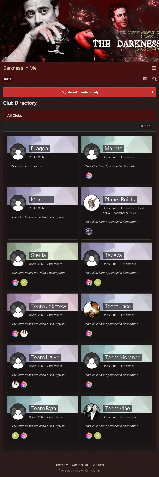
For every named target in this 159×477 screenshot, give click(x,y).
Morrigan (41, 199)
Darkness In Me (19, 68)
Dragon (39, 148)
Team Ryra (43, 408)
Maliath (113, 148)
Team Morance (122, 357)
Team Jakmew (48, 306)
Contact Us (80, 465)
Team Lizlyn (45, 357)
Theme (61, 465)
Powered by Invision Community (79, 470)
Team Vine (117, 408)
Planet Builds (120, 199)
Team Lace (118, 306)
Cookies (98, 465)
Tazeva (113, 255)
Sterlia (38, 255)
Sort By (146, 126)
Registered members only (80, 92)
